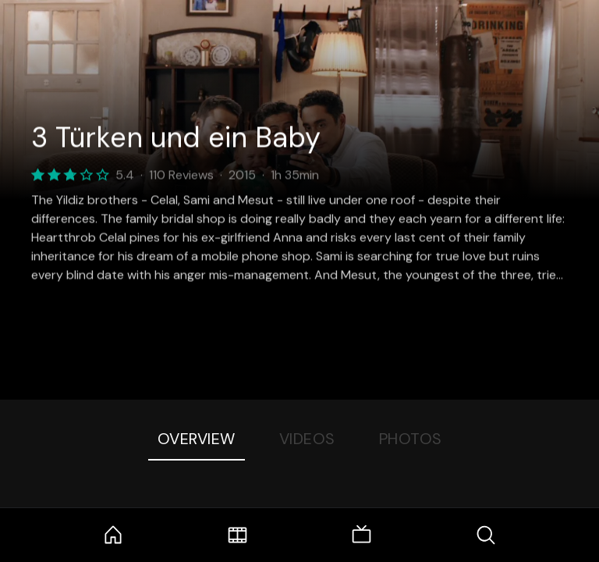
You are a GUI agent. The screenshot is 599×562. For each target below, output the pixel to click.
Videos (307, 439)
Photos (410, 439)
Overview (197, 439)
